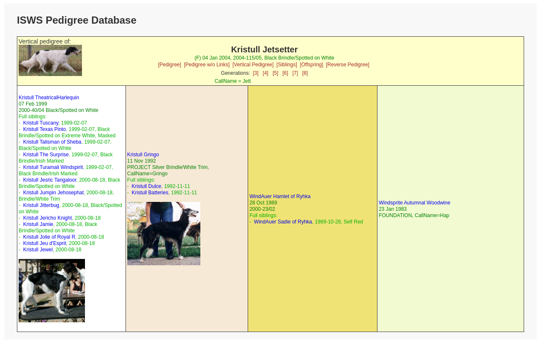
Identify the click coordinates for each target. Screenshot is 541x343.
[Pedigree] (169, 65)
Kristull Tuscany (40, 123)
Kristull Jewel (38, 250)
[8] (305, 73)
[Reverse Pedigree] (347, 65)
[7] (295, 73)
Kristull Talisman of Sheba (52, 142)
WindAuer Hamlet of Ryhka (280, 196)
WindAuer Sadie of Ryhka (283, 222)
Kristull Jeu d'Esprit (44, 243)
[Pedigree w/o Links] (207, 65)
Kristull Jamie (38, 224)
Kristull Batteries (149, 193)
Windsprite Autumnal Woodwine (414, 203)
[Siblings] (286, 65)
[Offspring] (311, 65)
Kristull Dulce (146, 186)
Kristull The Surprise (46, 155)
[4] (265, 73)
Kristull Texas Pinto (44, 129)
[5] (275, 73)
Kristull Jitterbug (41, 205)
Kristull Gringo (143, 155)
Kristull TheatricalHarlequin (49, 98)
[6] (285, 73)
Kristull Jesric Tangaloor (50, 180)
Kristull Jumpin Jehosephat (53, 193)
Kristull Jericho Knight (47, 218)
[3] (255, 73)
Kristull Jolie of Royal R (49, 237)
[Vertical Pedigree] (252, 65)
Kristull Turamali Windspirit (53, 167)
